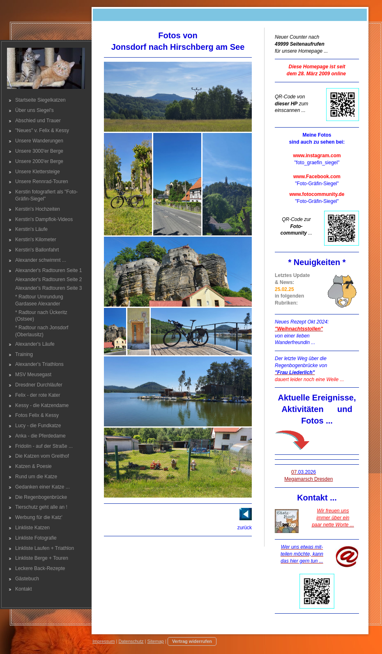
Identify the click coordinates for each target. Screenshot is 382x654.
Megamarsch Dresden (308, 479)
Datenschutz (130, 641)
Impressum (103, 641)
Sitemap (155, 641)
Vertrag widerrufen (192, 641)
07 (303, 472)
